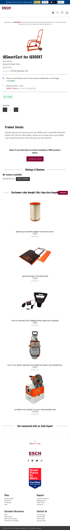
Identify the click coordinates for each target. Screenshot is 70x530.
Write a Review (23, 179)
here (50, 24)
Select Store (11, 88)
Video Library (8, 517)
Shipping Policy (41, 501)
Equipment (7, 501)
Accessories (7, 503)
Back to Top (35, 442)
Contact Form (41, 517)
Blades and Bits (8, 499)
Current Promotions (43, 499)
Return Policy (41, 503)
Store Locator (41, 519)
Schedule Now (35, 159)
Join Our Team (41, 521)
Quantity (6, 105)
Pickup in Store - (14, 86)
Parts (5, 505)
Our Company (41, 515)
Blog (5, 515)
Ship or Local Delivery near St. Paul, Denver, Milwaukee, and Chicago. (32, 78)
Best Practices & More (10, 519)
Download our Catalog (11, 521)
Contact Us (40, 505)
